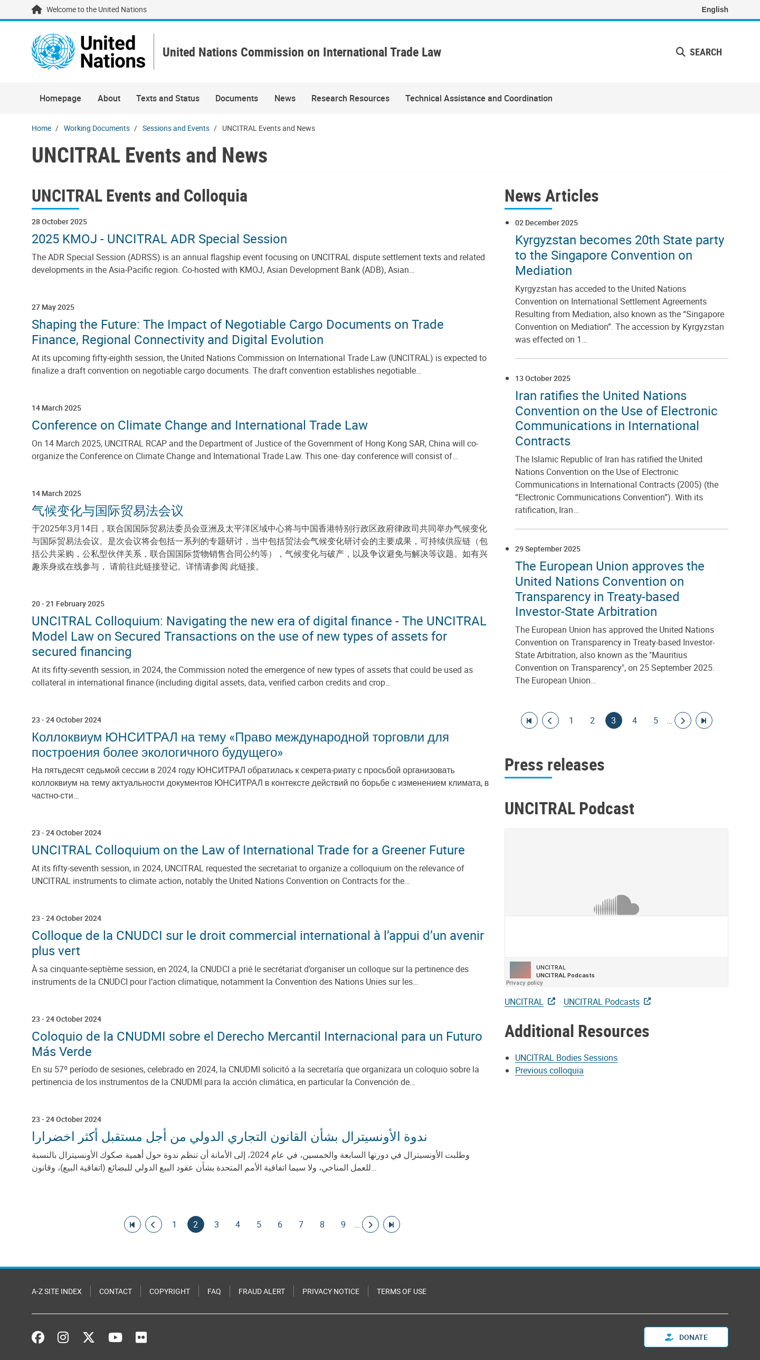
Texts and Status (168, 98)
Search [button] (699, 51)
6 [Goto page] (280, 1224)
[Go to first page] (132, 1224)
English (714, 9)
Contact (115, 1291)
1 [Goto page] (174, 1224)
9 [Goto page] (343, 1224)
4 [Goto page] (238, 1224)
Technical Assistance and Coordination (479, 98)
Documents (236, 98)
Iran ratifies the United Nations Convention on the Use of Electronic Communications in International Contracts (616, 418)
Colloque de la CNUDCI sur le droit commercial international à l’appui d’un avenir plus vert (258, 943)
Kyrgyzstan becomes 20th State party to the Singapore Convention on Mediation (619, 255)
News (285, 98)
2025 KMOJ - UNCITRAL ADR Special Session (159, 238)
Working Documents (97, 128)
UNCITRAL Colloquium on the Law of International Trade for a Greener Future (248, 850)
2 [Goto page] (592, 720)
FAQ (214, 1291)
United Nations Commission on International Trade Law (302, 52)
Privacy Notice (330, 1291)
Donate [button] (686, 1337)
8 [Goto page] (322, 1224)
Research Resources (350, 98)
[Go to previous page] (153, 1224)
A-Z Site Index (57, 1291)
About (109, 98)
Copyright (169, 1291)
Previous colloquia (549, 1070)
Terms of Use (401, 1291)
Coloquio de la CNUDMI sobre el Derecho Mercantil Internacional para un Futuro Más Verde (257, 1044)
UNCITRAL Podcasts (602, 1001)
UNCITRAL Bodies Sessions (566, 1057)
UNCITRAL (524, 1001)
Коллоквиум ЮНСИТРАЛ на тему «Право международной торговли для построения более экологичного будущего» (240, 744)
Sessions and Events (176, 128)
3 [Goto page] (216, 1224)
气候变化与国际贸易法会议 (108, 510)
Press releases (555, 764)
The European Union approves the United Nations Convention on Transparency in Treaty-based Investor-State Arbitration (610, 588)
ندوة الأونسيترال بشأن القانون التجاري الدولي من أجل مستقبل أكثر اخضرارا (230, 1136)
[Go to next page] (370, 1224)
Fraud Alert (262, 1291)
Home (41, 128)
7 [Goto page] (301, 1224)
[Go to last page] (391, 1224)
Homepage (60, 98)
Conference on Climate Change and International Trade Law (200, 425)
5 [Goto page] (259, 1224)
